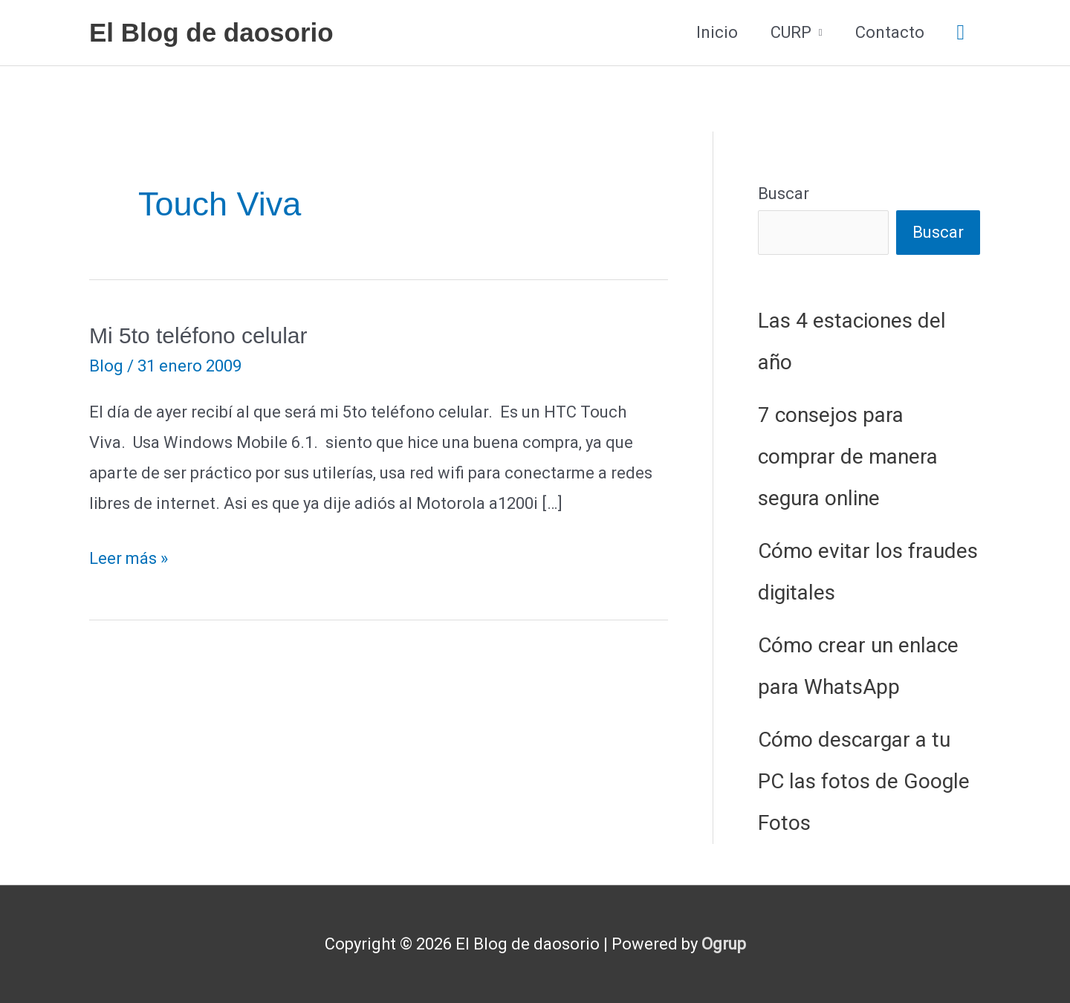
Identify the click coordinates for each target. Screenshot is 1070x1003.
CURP (791, 32)
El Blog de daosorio (211, 32)
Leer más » (128, 559)
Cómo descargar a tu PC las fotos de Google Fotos (864, 781)
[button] (960, 33)
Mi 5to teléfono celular (198, 335)
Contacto (889, 32)
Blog (106, 366)
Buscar (783, 193)
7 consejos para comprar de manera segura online (848, 456)
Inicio (717, 32)
